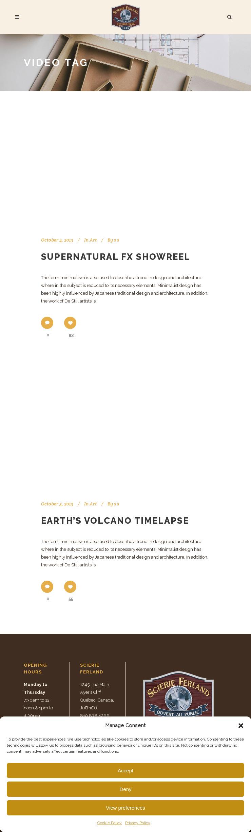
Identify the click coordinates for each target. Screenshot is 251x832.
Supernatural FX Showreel (115, 257)
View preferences (125, 808)
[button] (240, 725)
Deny (125, 789)
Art (93, 240)
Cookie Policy (109, 822)
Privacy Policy (137, 822)
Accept (125, 770)
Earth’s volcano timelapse (115, 521)
